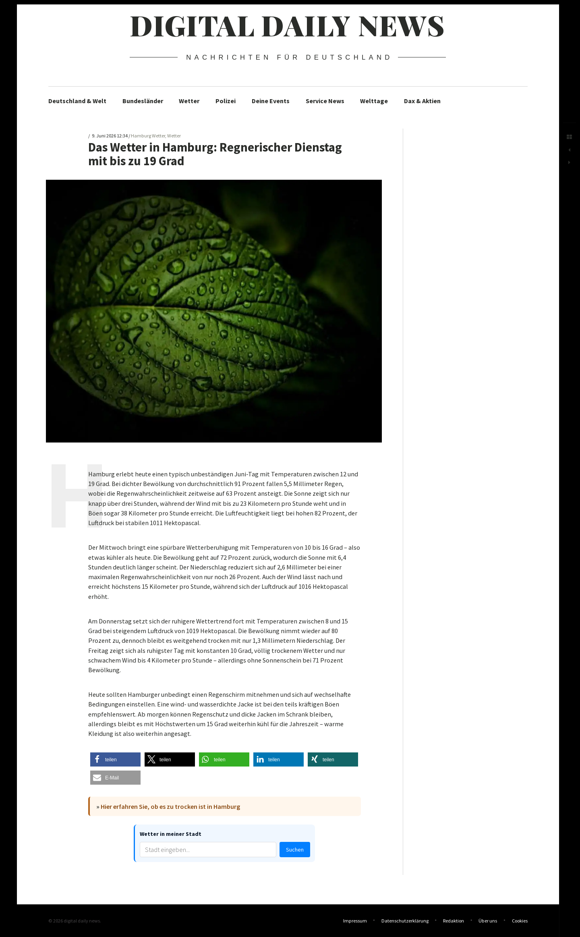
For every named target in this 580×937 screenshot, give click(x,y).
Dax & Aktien (422, 101)
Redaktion (453, 921)
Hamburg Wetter (148, 136)
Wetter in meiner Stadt (170, 833)
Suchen (295, 849)
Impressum (355, 921)
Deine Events (271, 101)
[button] (115, 759)
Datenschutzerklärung (405, 921)
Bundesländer (142, 101)
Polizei (225, 101)
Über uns (487, 921)
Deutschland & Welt (77, 101)
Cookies (520, 921)
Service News (325, 101)
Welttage (374, 101)
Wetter (189, 101)
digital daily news (287, 25)
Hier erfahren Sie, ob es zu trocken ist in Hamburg (170, 806)
